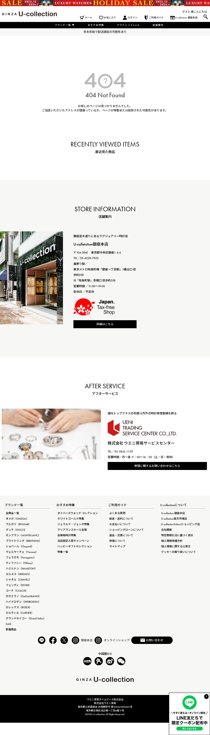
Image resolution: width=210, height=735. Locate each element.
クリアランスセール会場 (72, 530)
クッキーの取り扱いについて (178, 552)
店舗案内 (158, 25)
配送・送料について (121, 518)
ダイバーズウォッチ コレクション (77, 513)
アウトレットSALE (128, 25)
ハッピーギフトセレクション (74, 546)
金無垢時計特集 (66, 535)
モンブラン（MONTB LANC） (23, 535)
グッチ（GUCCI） (16, 530)
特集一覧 (62, 552)
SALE (8, 624)
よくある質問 (117, 513)
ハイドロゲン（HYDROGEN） (23, 602)
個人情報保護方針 (172, 541)
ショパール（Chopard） (20, 546)
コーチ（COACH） (17, 590)
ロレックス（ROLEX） (19, 607)
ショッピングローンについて (126, 530)
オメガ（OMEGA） (17, 518)
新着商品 (11, 629)
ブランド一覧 (65, 25)
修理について (117, 541)
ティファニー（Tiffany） (20, 563)
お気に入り (110, 17)
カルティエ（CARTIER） (20, 613)
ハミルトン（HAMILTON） (21, 568)
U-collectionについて (173, 505)
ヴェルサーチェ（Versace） (22, 552)
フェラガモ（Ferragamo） (21, 557)
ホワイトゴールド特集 (70, 518)
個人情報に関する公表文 (176, 546)
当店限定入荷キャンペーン (73, 541)
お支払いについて (120, 524)
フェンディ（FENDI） (18, 585)
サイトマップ (117, 546)
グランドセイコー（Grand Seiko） (26, 618)
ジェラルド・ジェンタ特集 (73, 524)
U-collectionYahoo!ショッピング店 (180, 524)
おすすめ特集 (96, 25)
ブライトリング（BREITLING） (24, 541)
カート (88, 17)
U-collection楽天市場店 (174, 518)
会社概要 (166, 530)
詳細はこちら (105, 324)
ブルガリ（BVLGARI (17, 524)
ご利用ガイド (156, 17)
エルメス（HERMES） (18, 574)
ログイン (132, 17)
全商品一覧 (12, 513)
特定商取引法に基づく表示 (177, 535)
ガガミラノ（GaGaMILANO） (23, 596)
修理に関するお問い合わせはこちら (157, 466)
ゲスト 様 (188, 12)
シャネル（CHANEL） (18, 579)
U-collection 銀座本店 (186, 17)
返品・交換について (121, 535)
